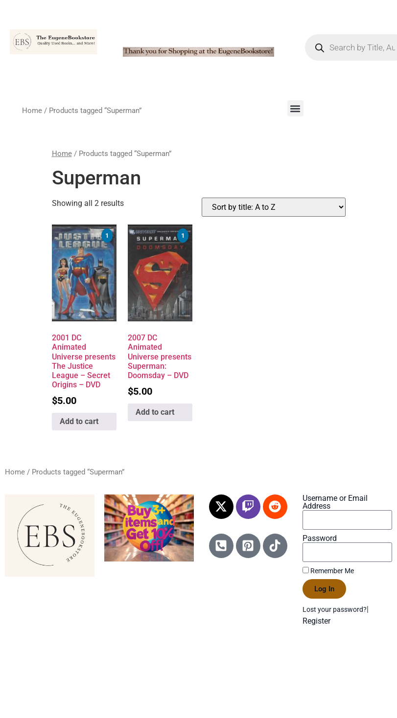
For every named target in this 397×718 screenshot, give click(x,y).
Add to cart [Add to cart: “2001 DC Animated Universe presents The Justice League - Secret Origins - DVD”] (79, 421)
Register (316, 621)
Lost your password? (335, 609)
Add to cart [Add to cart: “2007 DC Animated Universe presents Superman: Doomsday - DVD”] (155, 412)
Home (32, 110)
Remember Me (328, 571)
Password (320, 538)
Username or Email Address (335, 502)
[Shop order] (274, 207)
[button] (295, 108)
